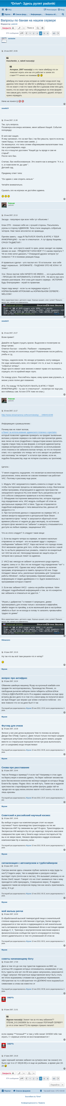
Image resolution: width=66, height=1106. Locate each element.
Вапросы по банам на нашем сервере (28, 20)
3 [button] (37, 33)
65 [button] (54, 33)
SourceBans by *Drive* (33, 1096)
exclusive (11, 38)
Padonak (11, 203)
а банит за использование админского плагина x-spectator (29, 432)
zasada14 (5, 108)
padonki (14, 24)
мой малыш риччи (12, 911)
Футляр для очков (12, 725)
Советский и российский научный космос (26, 815)
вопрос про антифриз (14, 678)
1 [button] (29, 33)
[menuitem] (8, 10)
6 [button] (47, 33)
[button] (21, 33)
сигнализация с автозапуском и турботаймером (29, 863)
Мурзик (4, 669)
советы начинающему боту (17, 958)
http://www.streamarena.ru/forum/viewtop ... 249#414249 (27, 415)
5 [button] (44, 33)
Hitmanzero (6, 640)
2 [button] (33, 33)
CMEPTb (10, 998)
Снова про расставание (15, 767)
